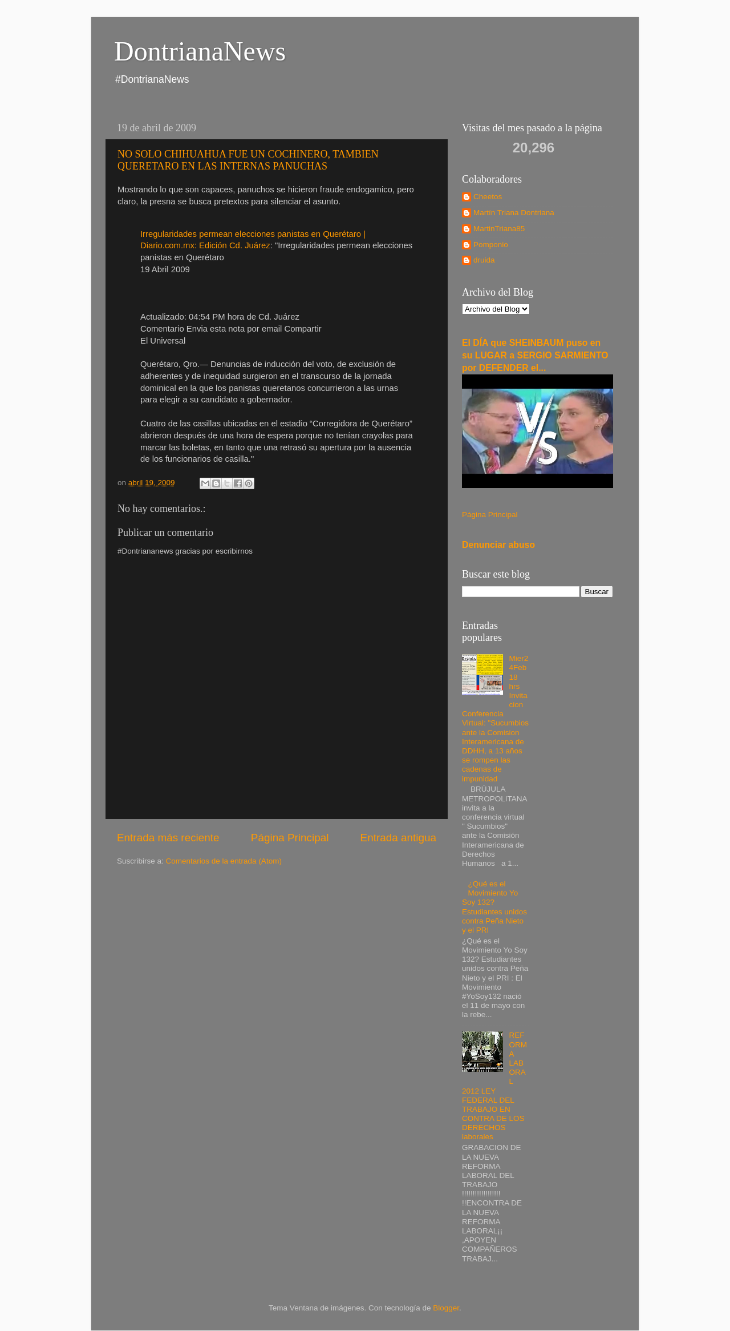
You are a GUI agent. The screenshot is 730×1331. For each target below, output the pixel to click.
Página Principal (290, 838)
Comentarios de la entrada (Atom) (224, 861)
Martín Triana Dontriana (513, 212)
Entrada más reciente (168, 838)
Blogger (446, 1308)
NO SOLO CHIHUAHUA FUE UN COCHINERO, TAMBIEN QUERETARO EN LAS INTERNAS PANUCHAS (248, 160)
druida (484, 260)
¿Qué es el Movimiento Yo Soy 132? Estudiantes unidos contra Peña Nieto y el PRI (494, 907)
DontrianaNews (200, 51)
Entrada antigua (398, 838)
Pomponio (490, 244)
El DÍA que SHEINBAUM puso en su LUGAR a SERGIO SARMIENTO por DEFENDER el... (535, 355)
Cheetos (487, 196)
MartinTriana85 (499, 228)
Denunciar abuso (498, 545)
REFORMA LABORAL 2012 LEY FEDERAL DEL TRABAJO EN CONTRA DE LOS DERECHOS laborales (494, 1086)
